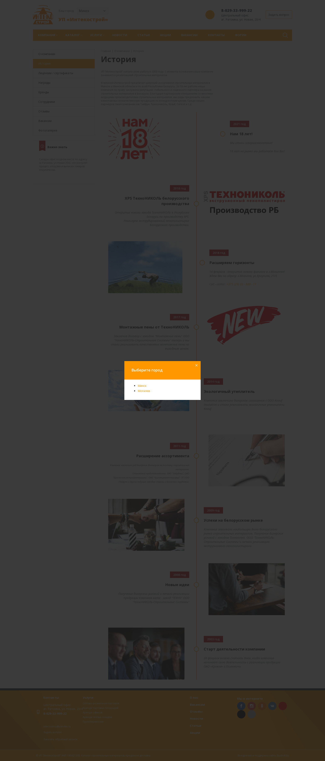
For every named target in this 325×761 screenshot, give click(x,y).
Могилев (144, 391)
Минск (142, 386)
